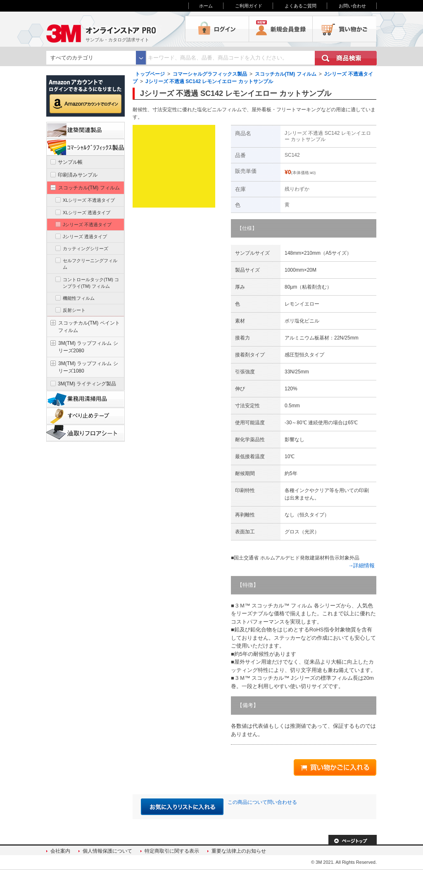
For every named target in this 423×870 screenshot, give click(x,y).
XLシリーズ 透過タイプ (86, 212)
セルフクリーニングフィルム (90, 264)
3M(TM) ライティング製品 (87, 384)
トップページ (150, 74)
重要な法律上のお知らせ (239, 851)
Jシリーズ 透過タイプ (85, 236)
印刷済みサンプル (77, 175)
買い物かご (344, 29)
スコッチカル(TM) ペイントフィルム (89, 326)
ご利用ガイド (248, 5)
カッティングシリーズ (85, 248)
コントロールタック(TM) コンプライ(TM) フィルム (91, 283)
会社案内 (60, 851)
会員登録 (281, 29)
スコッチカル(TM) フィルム (285, 74)
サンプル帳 (70, 162)
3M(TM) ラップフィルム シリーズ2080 (88, 347)
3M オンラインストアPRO (115, 29)
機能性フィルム (79, 298)
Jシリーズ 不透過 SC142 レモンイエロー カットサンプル (209, 81)
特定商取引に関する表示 (172, 851)
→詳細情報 (361, 565)
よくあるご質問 (300, 5)
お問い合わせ (352, 5)
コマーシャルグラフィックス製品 (210, 74)
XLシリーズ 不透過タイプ (89, 200)
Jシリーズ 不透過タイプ (87, 224)
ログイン (217, 29)
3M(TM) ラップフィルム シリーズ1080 (88, 367)
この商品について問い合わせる (262, 802)
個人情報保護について (107, 851)
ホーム (206, 5)
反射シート (74, 310)
